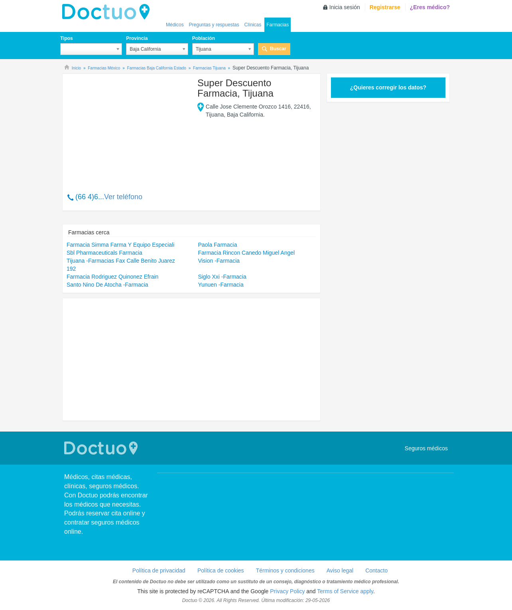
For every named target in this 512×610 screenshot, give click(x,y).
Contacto (376, 570)
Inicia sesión (344, 7)
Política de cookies (220, 570)
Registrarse (385, 7)
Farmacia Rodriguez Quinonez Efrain (112, 276)
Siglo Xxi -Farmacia (222, 276)
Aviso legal (340, 570)
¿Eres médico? (430, 7)
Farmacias (277, 25)
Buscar (278, 48)
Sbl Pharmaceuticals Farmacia (104, 253)
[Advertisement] (127, 129)
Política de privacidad (158, 570)
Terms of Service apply (345, 591)
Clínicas (253, 25)
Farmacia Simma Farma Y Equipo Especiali (120, 245)
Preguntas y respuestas (214, 25)
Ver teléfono (123, 197)
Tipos (66, 38)
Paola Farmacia (217, 245)
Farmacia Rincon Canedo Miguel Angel (246, 253)
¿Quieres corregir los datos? (388, 87)
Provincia (137, 38)
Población (203, 38)
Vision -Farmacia (219, 260)
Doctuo (108, 12)
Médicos (175, 25)
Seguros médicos (426, 448)
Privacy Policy (287, 591)
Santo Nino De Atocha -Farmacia (107, 284)
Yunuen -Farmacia (220, 284)
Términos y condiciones (285, 570)
